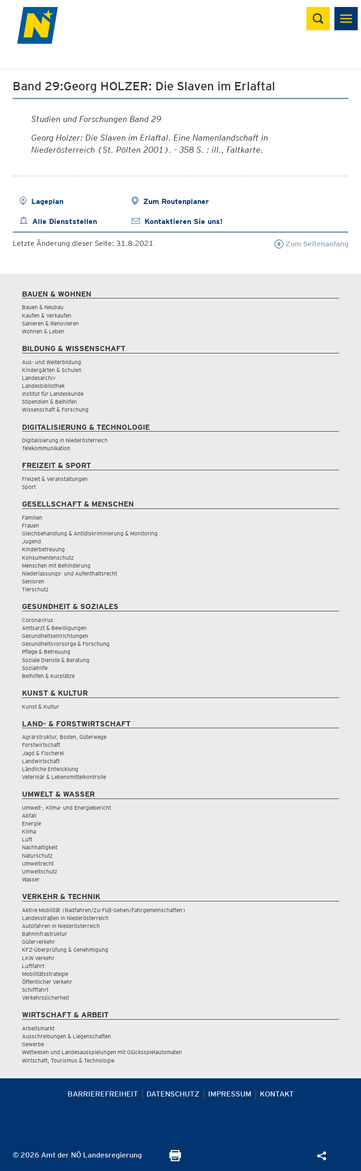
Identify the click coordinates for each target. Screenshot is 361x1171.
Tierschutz (35, 589)
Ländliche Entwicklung (50, 768)
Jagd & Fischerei (43, 753)
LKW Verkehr (38, 957)
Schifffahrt (35, 989)
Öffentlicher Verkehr (47, 981)
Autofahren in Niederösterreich (61, 925)
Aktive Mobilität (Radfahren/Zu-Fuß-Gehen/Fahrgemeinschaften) (104, 910)
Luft (27, 839)
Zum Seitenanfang (311, 243)
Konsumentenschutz (48, 557)
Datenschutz (173, 1094)
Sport (29, 486)
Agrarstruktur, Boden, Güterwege (64, 736)
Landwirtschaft (41, 761)
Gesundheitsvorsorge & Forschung (66, 643)
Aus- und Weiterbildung (51, 362)
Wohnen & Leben (43, 331)
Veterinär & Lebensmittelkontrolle (64, 776)
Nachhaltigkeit (39, 847)
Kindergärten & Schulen (52, 369)
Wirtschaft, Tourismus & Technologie (68, 1060)
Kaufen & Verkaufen (46, 315)
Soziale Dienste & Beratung (56, 660)
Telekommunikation (46, 448)
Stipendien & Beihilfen (49, 401)
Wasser (31, 879)
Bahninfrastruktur (44, 933)
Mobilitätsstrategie (45, 973)
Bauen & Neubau (42, 307)
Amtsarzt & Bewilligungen (54, 627)
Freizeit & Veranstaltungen (55, 478)
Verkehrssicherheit (45, 997)
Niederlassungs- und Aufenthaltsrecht (69, 573)
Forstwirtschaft (41, 744)
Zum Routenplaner (176, 201)
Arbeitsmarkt (38, 1028)
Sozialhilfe (35, 667)
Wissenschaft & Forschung (55, 409)
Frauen (30, 525)
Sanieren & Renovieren (50, 323)
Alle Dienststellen (64, 221)
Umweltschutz (39, 871)
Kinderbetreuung (43, 549)
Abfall (29, 815)
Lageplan (47, 201)
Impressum (229, 1094)
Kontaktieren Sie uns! (183, 221)
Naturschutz (37, 855)
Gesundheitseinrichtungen (55, 635)
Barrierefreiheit (103, 1094)
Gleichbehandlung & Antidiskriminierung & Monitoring (90, 533)
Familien (32, 517)
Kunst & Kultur (40, 706)
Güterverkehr (38, 941)
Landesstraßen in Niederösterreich (65, 917)
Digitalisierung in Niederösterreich (65, 440)
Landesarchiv (39, 377)
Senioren (33, 581)
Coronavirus (37, 619)
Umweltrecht (38, 863)
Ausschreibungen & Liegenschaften (66, 1036)
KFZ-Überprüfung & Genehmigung (65, 949)
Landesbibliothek (43, 385)
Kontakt (277, 1094)
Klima (29, 831)
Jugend (31, 541)
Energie (31, 823)
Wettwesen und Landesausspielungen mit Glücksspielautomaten (102, 1052)
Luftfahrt (33, 965)
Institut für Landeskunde (52, 393)
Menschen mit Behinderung (56, 565)
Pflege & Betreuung (46, 651)
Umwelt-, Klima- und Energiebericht (66, 807)
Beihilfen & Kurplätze (48, 675)
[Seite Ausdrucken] (175, 1158)
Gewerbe (33, 1044)
